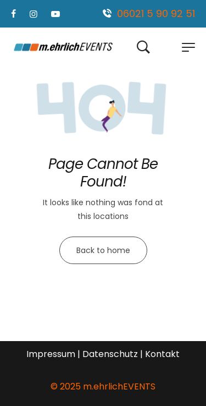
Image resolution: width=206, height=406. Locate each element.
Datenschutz (110, 354)
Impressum (50, 354)
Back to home (103, 250)
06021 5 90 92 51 (156, 13)
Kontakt (162, 354)
